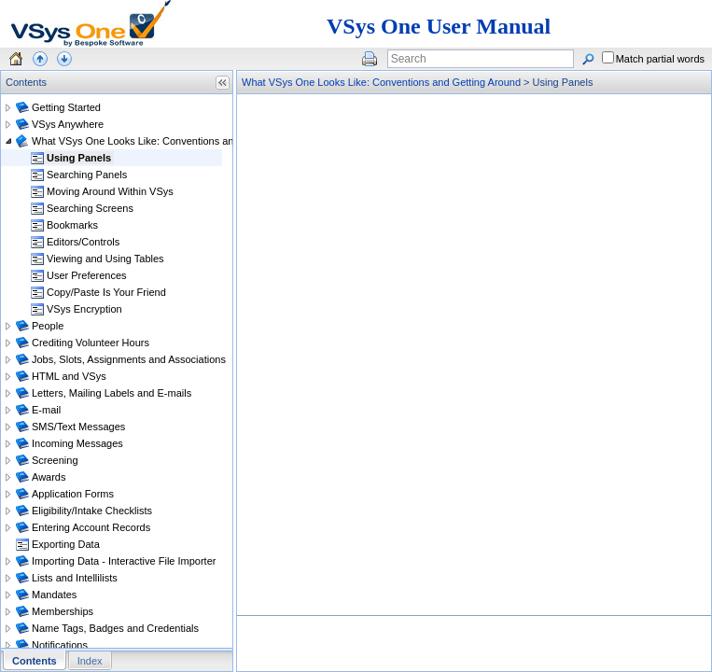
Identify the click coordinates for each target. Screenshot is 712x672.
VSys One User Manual (439, 26)
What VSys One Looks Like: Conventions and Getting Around (381, 82)
